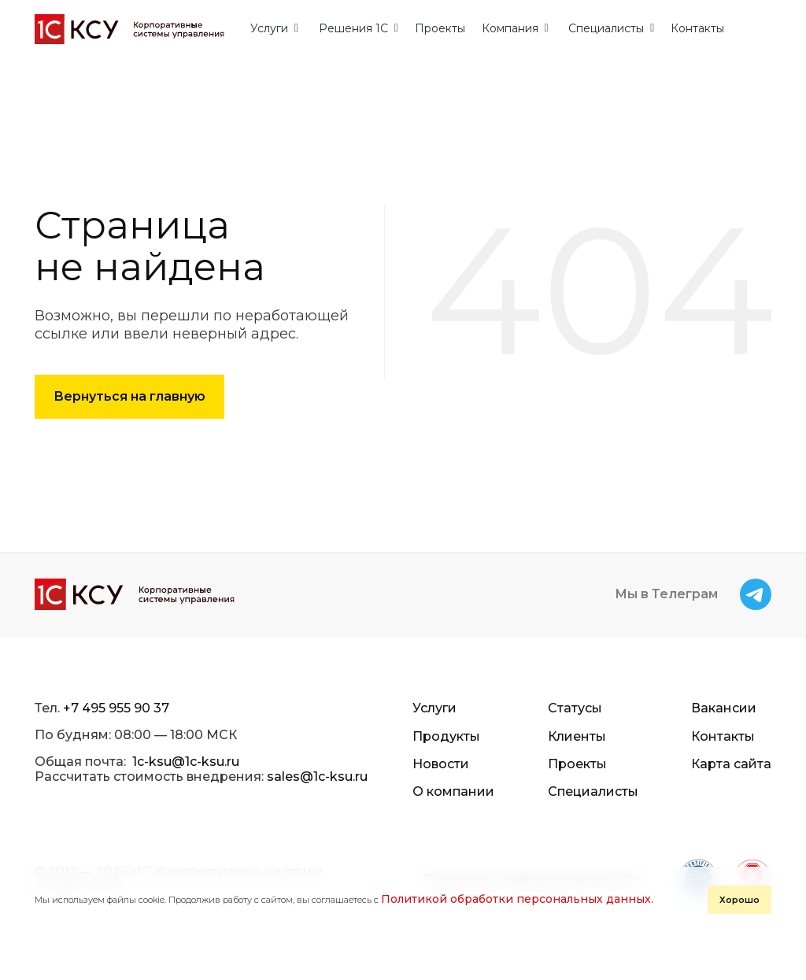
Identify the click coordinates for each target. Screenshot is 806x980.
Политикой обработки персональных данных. (517, 899)
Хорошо (739, 899)
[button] (274, 28)
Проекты (440, 28)
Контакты (697, 28)
